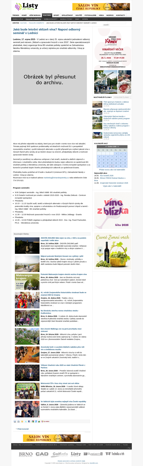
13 (107, 159)
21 (111, 163)
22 (116, 163)
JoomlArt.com (94, 463)
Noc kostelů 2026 (106, 176)
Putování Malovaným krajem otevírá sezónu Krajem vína (64, 274)
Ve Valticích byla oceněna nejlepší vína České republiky (63, 402)
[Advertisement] (51, 123)
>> (118, 146)
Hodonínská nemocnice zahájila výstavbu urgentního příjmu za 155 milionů (116, 135)
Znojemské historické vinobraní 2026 (114, 183)
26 (103, 166)
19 (103, 163)
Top (129, 448)
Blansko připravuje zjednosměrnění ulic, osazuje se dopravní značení (116, 110)
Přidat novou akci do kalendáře (112, 170)
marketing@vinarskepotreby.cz (56, 178)
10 (125, 156)
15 (116, 159)
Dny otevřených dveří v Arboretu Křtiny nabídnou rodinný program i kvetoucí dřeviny (116, 126)
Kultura (23, 23)
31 (125, 166)
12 (103, 159)
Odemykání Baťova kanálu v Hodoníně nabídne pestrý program (116, 117)
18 (99, 163)
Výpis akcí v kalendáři (112, 186)
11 (99, 159)
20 (107, 163)
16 (120, 159)
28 (111, 166)
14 (111, 159)
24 (125, 163)
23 (120, 163)
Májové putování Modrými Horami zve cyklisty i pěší (62, 256)
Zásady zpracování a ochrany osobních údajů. (71, 461)
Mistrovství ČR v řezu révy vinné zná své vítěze (60, 383)
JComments (87, 432)
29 (116, 166)
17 (125, 159)
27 (107, 166)
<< (106, 146)
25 (99, 166)
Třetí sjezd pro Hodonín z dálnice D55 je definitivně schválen (116, 103)
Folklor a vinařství (36, 23)
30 (120, 166)
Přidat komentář (23, 429)
